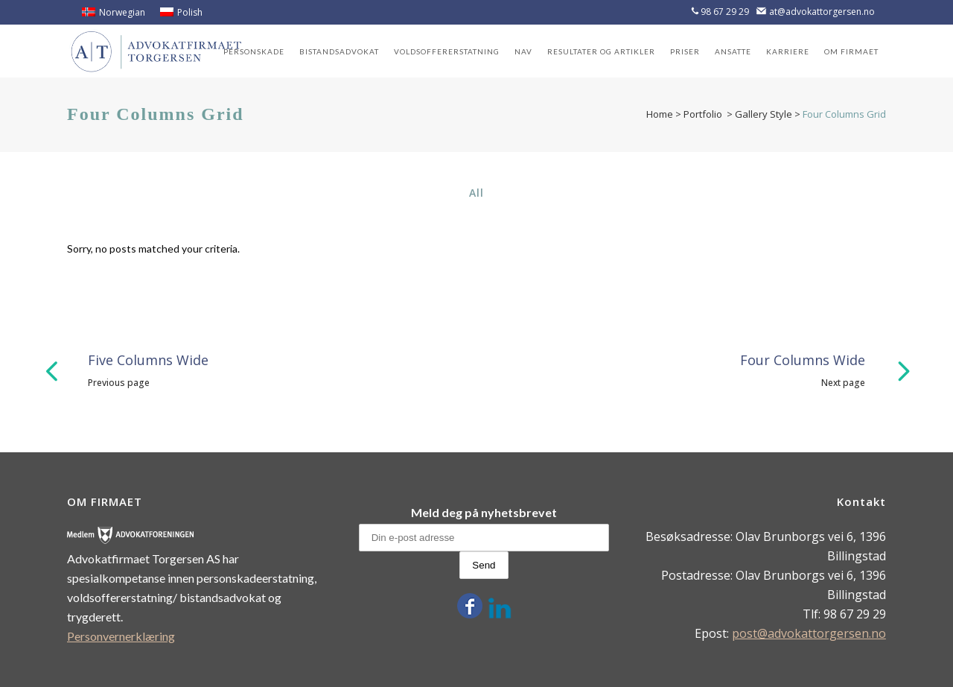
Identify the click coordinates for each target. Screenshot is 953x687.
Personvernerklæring (121, 636)
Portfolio (702, 114)
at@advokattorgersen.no (822, 11)
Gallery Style (763, 114)
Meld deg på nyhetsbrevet (484, 512)
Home (659, 114)
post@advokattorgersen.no (809, 633)
